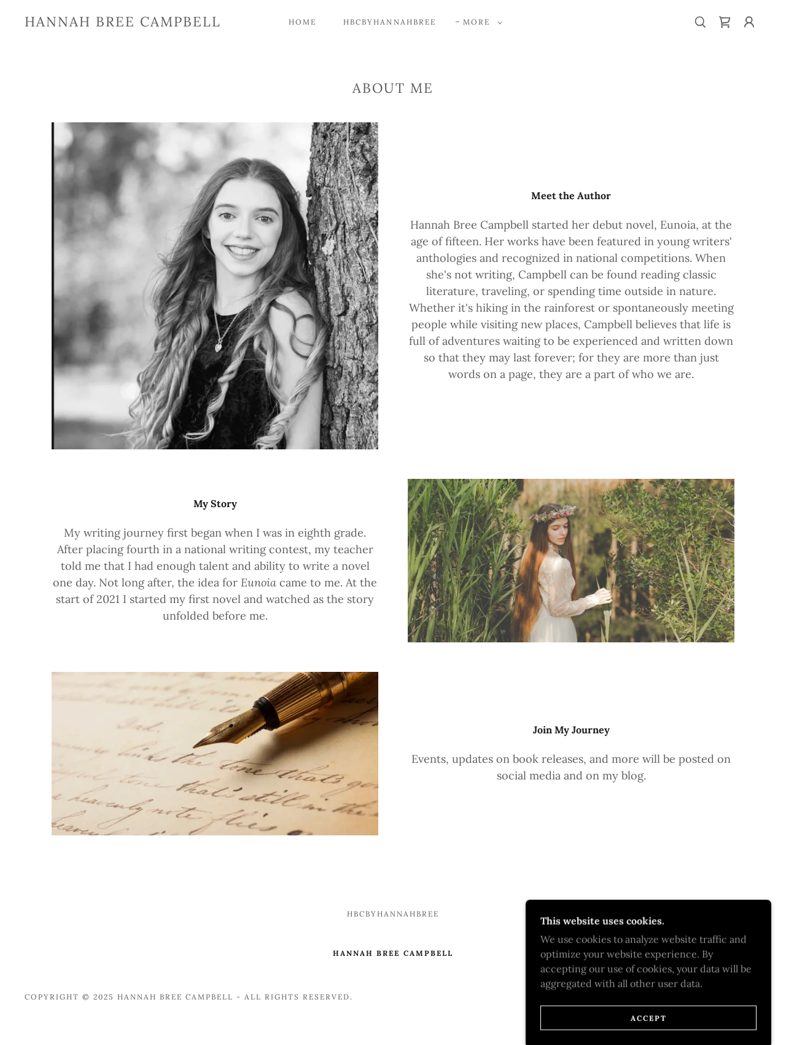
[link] (123, 23)
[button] (480, 22)
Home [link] (302, 21)
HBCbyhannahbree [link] (389, 21)
